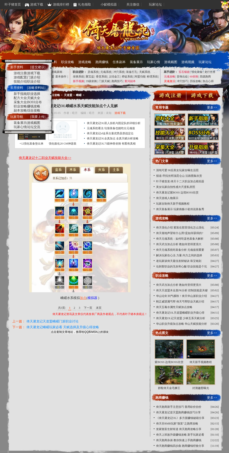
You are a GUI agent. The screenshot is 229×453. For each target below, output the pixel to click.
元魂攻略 (169, 76)
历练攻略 (195, 81)
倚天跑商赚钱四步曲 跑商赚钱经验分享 (180, 445)
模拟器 (92, 298)
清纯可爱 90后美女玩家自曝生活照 (177, 170)
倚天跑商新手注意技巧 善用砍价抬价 (178, 406)
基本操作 (60, 76)
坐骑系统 (78, 76)
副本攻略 (20, 110)
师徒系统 (127, 76)
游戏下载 (120, 113)
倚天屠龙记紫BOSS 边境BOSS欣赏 (177, 192)
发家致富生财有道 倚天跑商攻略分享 (178, 429)
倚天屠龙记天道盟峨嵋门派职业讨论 (52, 321)
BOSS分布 (34, 102)
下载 (202, 96)
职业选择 (33, 94)
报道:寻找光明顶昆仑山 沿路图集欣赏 (179, 175)
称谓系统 (152, 76)
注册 (170, 96)
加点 (83, 298)
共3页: (62, 307)
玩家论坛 (205, 62)
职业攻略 (67, 62)
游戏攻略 (84, 62)
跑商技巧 (117, 81)
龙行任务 (210, 72)
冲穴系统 (118, 72)
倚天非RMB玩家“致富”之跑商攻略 (177, 423)
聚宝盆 (90, 76)
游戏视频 (187, 62)
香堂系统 (101, 76)
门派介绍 (33, 77)
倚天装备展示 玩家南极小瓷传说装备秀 (180, 209)
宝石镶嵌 (184, 72)
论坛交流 (33, 127)
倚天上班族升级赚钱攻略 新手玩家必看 (180, 434)
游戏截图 (170, 62)
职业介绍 (33, 81)
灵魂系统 (93, 72)
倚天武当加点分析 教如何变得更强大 (178, 244)
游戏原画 (56, 72)
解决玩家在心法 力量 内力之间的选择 (179, 255)
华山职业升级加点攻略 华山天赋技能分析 (181, 323)
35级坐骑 (91, 81)
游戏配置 (20, 77)
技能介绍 (20, 81)
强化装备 (197, 72)
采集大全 (20, 102)
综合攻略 (33, 110)
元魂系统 (105, 72)
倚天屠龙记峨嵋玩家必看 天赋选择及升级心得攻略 (62, 327)
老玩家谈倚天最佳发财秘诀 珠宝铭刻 (178, 261)
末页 (98, 307)
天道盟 (68, 95)
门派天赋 (104, 81)
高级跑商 (205, 76)
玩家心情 (153, 62)
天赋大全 (33, 98)
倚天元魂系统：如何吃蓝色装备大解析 (179, 238)
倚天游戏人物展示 (167, 198)
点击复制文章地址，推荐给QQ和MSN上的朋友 (80, 332)
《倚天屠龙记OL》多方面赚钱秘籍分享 (180, 418)
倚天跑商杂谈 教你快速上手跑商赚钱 (178, 440)
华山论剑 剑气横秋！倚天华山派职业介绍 (181, 296)
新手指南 (20, 94)
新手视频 (78, 81)
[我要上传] (37, 117)
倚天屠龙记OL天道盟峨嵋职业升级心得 (180, 312)
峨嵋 (79, 95)
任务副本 (119, 62)
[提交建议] (37, 67)
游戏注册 (20, 73)
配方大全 (20, 98)
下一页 (88, 307)
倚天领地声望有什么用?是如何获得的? (179, 233)
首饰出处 (182, 76)
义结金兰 (114, 76)
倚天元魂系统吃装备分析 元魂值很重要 (180, 249)
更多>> (212, 107)
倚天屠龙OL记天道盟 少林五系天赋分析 (180, 318)
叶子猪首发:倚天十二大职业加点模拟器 (180, 181)
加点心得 (208, 81)
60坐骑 (194, 76)
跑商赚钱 (101, 62)
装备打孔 (131, 72)
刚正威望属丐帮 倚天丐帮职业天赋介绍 (180, 301)
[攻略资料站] (36, 88)
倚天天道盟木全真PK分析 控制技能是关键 (182, 290)
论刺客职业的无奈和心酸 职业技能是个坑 (181, 266)
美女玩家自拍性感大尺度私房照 (175, 187)
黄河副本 (130, 81)
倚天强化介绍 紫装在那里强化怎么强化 (180, 227)
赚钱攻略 (33, 106)
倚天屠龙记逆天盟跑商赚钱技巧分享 (178, 412)
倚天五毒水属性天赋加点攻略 (174, 307)
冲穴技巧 (182, 81)
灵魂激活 (169, 81)
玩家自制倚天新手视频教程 (173, 203)
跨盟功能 (140, 76)
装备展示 (136, 62)
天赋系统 (144, 72)
